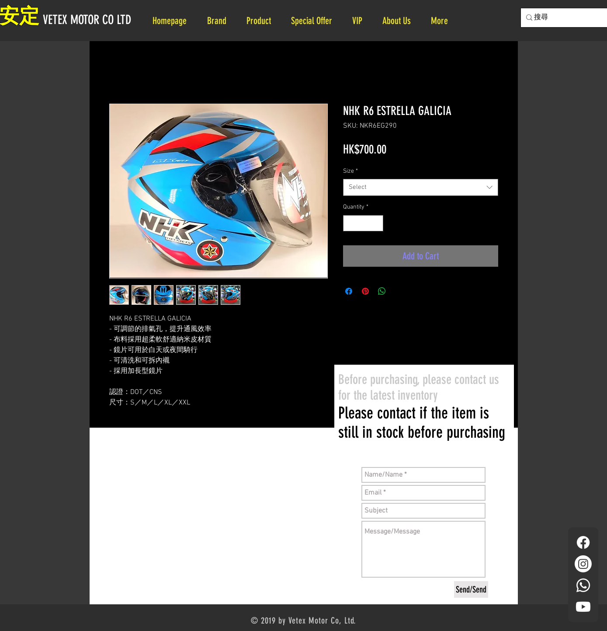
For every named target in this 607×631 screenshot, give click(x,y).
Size (350, 171)
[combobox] (420, 187)
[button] (400, 21)
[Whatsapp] (583, 585)
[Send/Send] (471, 589)
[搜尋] (570, 17)
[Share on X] (398, 291)
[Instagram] (583, 563)
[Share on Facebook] (348, 291)
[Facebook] (583, 542)
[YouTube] (583, 606)
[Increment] (376, 223)
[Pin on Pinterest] (365, 291)
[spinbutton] (363, 223)
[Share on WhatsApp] (382, 291)
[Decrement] (349, 223)
